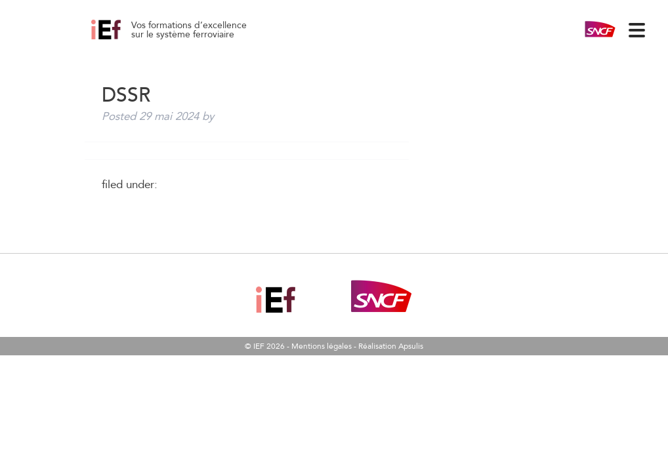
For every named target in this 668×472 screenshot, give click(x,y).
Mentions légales (321, 346)
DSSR (120, 39)
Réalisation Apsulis (390, 346)
